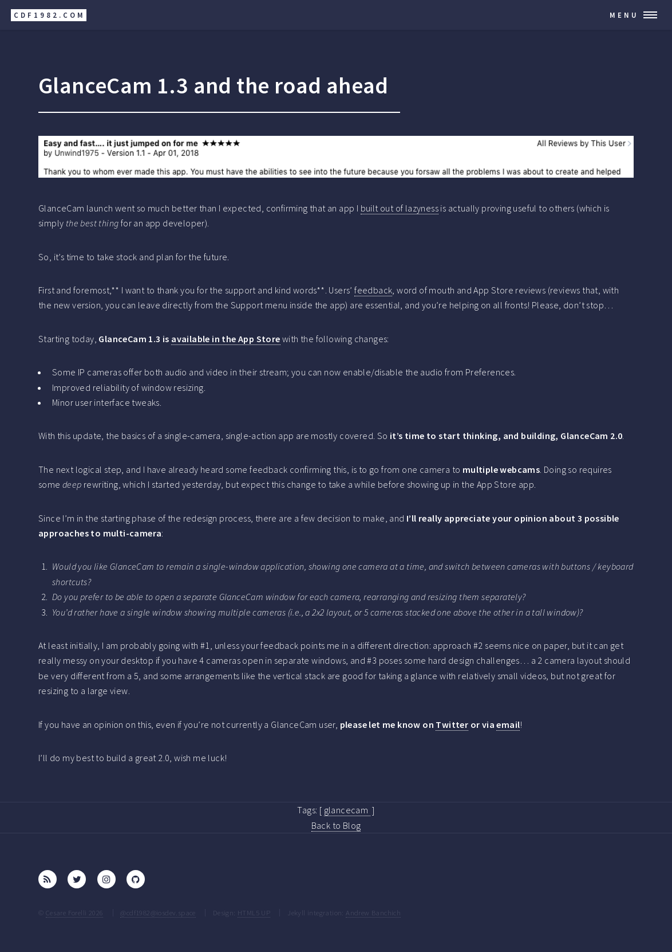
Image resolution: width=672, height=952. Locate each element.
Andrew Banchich (373, 912)
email (508, 724)
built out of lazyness (399, 208)
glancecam (347, 810)
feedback (373, 290)
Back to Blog (336, 825)
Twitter (452, 724)
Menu (624, 14)
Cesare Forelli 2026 (75, 912)
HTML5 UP (254, 912)
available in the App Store (225, 338)
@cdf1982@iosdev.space (157, 912)
